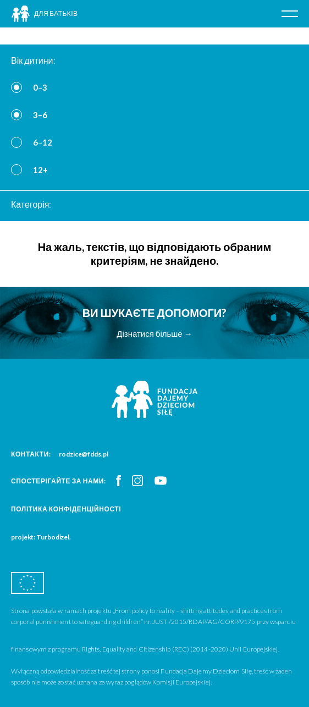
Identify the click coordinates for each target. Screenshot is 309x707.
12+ (40, 170)
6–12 (42, 142)
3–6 (40, 115)
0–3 (40, 87)
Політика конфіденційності (66, 509)
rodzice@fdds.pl (83, 454)
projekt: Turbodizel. (41, 537)
